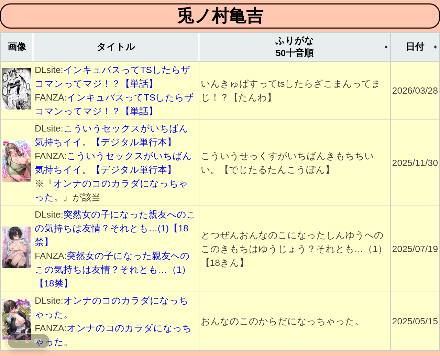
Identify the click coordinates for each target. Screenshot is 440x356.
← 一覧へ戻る (28, 341)
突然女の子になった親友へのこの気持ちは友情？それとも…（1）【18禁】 (113, 270)
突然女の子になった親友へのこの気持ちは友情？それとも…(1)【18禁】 (115, 228)
